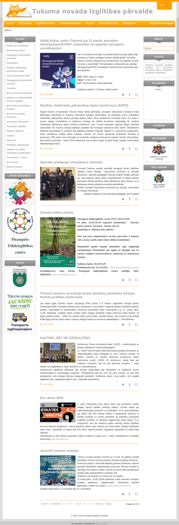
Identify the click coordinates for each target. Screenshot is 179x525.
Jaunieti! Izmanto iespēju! (59, 450)
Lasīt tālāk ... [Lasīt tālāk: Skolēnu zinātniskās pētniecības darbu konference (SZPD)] (47, 148)
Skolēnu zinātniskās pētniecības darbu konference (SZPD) (84, 105)
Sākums (45, 504)
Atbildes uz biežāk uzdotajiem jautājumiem (19, 151)
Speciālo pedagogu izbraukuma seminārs (71, 162)
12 (92, 504)
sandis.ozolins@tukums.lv (118, 485)
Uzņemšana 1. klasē (17, 157)
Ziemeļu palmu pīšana (56, 212)
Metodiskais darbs (16, 50)
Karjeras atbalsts (15, 131)
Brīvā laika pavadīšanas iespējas (18, 107)
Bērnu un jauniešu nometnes (16, 115)
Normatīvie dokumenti (18, 122)
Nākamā (100, 504)
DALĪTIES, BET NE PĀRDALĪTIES (65, 338)
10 (84, 504)
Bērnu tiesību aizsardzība (19, 93)
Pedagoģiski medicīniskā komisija (19, 82)
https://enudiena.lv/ (60, 439)
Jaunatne (11, 88)
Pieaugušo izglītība (16, 126)
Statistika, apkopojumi (18, 145)
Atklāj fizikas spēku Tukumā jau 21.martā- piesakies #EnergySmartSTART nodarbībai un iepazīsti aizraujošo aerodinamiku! (82, 44)
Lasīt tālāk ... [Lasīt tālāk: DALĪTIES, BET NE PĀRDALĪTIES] (47, 384)
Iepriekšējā (55, 504)
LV (162, 5)
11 (88, 504)
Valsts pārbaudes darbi (18, 75)
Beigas (108, 504)
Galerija (10, 135)
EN (166, 5)
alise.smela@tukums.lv (64, 274)
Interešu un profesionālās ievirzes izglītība (19, 99)
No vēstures (13, 162)
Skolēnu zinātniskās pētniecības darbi (17, 69)
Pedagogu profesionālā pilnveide (18, 57)
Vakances (11, 140)
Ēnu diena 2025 (51, 398)
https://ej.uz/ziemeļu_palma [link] (124, 267)
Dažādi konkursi (15, 167)
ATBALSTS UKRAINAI (18, 46)
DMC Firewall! (102, 524)
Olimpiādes (12, 63)
